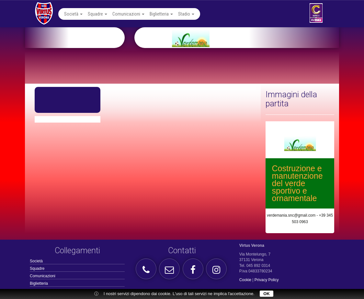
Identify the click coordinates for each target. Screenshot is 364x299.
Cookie (245, 280)
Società (73, 14)
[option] (244, 37)
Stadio (186, 14)
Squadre (97, 14)
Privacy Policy (267, 280)
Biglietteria (161, 14)
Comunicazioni (128, 14)
